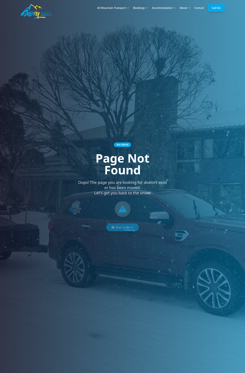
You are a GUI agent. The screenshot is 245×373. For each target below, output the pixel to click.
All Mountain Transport (113, 8)
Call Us (216, 8)
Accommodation (164, 8)
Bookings (140, 8)
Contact (199, 8)
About (185, 8)
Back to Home (122, 228)
